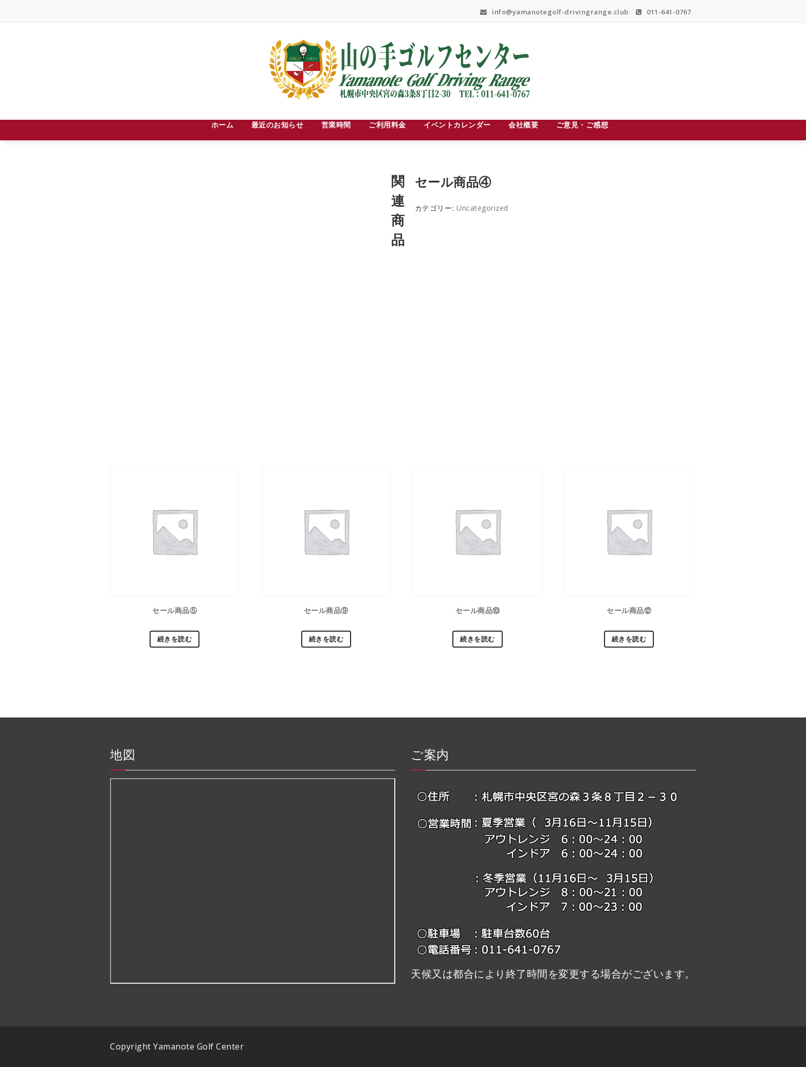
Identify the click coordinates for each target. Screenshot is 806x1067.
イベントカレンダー (457, 125)
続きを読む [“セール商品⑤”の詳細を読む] (174, 638)
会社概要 (523, 125)
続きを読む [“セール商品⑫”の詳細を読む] (629, 638)
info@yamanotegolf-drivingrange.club (554, 11)
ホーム (222, 125)
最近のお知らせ (277, 125)
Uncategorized (482, 208)
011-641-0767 (663, 11)
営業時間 (336, 125)
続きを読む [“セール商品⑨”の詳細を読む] (326, 638)
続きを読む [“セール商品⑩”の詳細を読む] (477, 638)
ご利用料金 (387, 125)
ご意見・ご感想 (582, 125)
